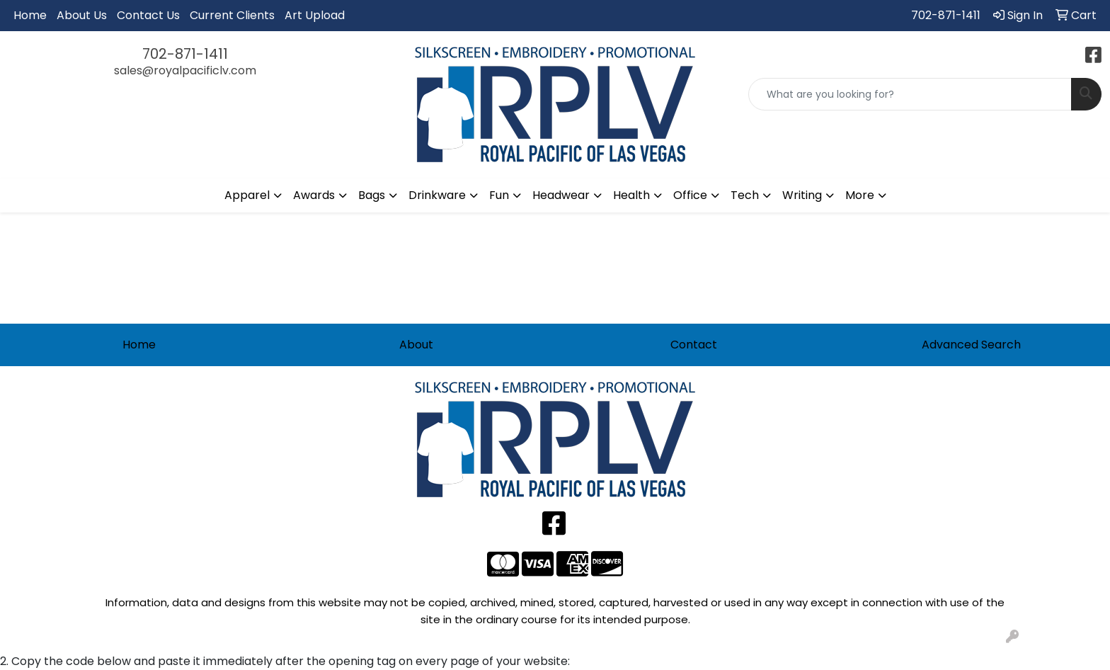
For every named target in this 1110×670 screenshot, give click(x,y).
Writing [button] (802, 195)
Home (30, 15)
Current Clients (232, 15)
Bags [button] (371, 195)
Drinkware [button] (437, 195)
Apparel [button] (247, 195)
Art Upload (315, 15)
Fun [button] (499, 195)
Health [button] (631, 195)
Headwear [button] (561, 195)
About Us (82, 15)
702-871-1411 (945, 15)
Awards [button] (314, 195)
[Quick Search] (910, 94)
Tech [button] (745, 195)
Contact (693, 344)
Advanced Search (971, 344)
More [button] (859, 195)
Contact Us (148, 15)
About (416, 344)
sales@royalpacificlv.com (185, 70)
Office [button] (690, 195)
